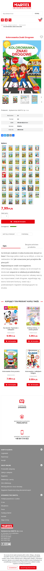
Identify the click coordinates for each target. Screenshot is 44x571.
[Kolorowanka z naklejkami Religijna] (33, 372)
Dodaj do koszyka (18, 222)
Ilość (4, 213)
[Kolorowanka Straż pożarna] (10, 371)
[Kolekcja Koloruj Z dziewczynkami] (33, 329)
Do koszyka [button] (11, 341)
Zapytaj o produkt (9, 234)
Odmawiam (13, 568)
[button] (10, 246)
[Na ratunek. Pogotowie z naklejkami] (11, 329)
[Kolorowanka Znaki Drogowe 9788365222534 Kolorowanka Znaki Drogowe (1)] (22, 66)
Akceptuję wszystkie (28, 568)
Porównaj (25, 234)
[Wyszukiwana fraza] (17, 13)
